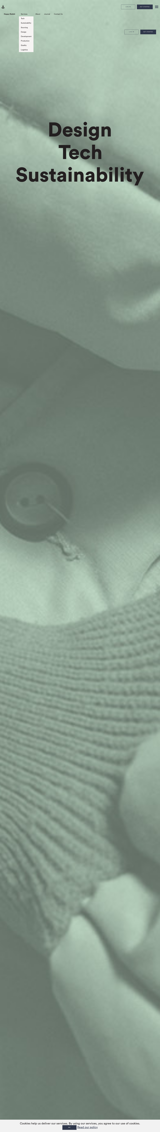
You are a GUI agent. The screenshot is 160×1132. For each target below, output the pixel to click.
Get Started (145, 6)
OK (69, 1127)
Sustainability (26, 23)
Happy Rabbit (9, 14)
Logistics (24, 50)
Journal (47, 14)
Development (26, 36)
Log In (128, 6)
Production (25, 41)
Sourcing (24, 27)
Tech (22, 18)
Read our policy (87, 1127)
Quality (24, 45)
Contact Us (58, 14)
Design (23, 32)
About (37, 14)
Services (24, 14)
